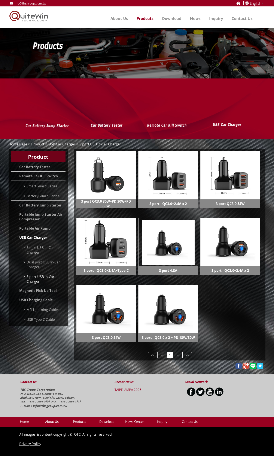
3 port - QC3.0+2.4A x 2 (168, 203)
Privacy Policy (30, 443)
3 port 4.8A (168, 270)
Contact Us (190, 421)
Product (37, 144)
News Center (134, 421)
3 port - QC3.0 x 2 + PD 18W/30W (168, 337)
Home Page (18, 144)
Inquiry (162, 421)
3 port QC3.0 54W (230, 203)
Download (107, 421)
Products (79, 421)
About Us (52, 421)
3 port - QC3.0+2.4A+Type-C (106, 270)
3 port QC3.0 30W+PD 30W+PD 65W (106, 203)
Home (24, 421)
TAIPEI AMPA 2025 (128, 389)
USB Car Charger (61, 144)
